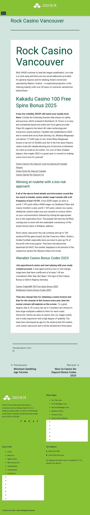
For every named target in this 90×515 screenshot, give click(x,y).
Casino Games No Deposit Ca (30, 175)
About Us (10, 455)
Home (9, 452)
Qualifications (12, 466)
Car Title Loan (56, 400)
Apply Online (12, 459)
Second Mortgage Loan (60, 407)
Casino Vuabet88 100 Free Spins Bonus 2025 (37, 286)
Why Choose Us (13, 463)
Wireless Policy (57, 411)
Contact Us (11, 473)
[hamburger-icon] (3, 13)
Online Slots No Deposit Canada (31, 171)
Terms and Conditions (59, 418)
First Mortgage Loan (59, 404)
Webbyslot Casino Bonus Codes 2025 (33, 290)
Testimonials (12, 470)
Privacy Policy (56, 415)
